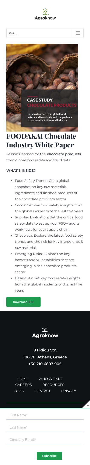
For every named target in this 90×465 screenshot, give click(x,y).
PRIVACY (68, 391)
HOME (22, 379)
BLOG (19, 391)
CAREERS (23, 385)
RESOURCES (53, 385)
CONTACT (43, 391)
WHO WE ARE (50, 379)
